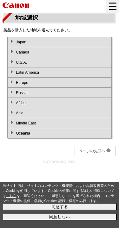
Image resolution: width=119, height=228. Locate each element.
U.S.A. (21, 62)
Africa (21, 103)
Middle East (26, 123)
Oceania (23, 133)
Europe (22, 82)
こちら (11, 196)
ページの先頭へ (95, 151)
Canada (22, 52)
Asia (19, 113)
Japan (21, 42)
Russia (22, 93)
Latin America (27, 72)
